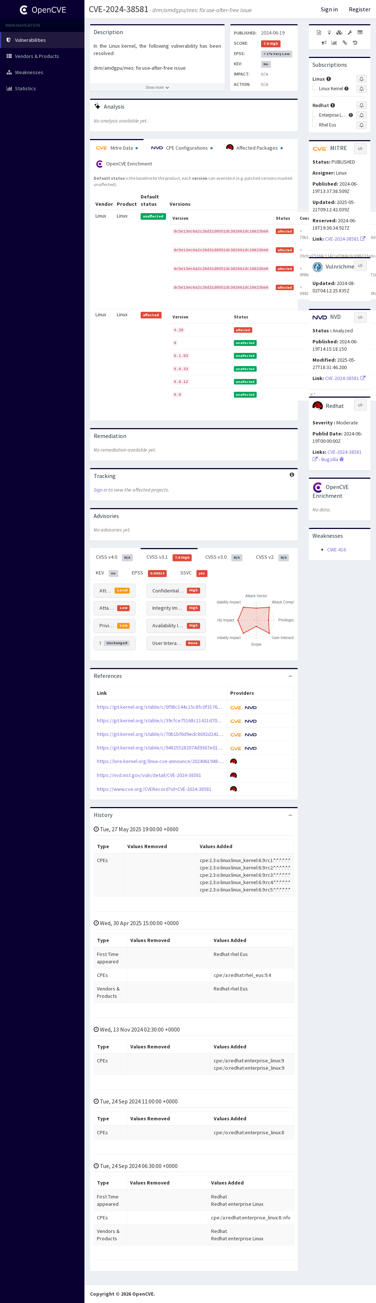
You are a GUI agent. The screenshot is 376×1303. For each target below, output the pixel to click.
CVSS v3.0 (223, 557)
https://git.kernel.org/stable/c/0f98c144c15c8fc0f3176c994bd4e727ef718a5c (182, 707)
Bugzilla (332, 459)
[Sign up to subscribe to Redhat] (362, 105)
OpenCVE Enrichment (124, 164)
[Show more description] (157, 87)
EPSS (149, 573)
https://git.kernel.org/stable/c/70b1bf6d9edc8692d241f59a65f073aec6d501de (183, 734)
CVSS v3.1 (169, 557)
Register (359, 9)
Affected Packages (254, 148)
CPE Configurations (182, 148)
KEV (107, 573)
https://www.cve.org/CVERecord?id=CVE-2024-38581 (154, 789)
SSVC (193, 573)
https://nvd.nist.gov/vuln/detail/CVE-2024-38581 (149, 775)
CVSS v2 (272, 557)
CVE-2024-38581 (118, 9)
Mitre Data (117, 148)
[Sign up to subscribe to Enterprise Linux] (362, 115)
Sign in (329, 9)
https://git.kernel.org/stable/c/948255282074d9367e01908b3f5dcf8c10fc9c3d (182, 747)
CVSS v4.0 (114, 557)
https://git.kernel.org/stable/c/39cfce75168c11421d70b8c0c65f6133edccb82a (183, 720)
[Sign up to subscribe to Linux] (362, 79)
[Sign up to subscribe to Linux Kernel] (362, 89)
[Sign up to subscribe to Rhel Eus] (362, 125)
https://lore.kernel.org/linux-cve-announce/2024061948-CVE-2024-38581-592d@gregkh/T (193, 761)
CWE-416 (336, 549)
